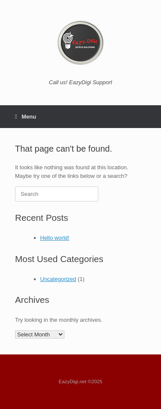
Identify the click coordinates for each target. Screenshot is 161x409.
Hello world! (55, 238)
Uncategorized (58, 279)
